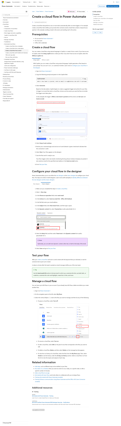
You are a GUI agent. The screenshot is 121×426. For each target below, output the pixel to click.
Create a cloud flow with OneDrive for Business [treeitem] (17, 52)
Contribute (27, 421)
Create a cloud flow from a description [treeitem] (15, 48)
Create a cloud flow (62, 188)
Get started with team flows (42, 375)
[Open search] (113, 2)
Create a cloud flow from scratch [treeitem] (13, 50)
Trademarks (64, 421)
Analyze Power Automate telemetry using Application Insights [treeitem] (14, 62)
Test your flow (43, 164)
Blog (21, 421)
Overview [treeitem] (6, 26)
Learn (33, 11)
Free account (102, 6)
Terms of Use (56, 421)
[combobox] (15, 15)
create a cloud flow (42, 259)
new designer (59, 175)
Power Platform (40, 11)
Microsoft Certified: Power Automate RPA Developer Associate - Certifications (51, 402)
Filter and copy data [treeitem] (10, 55)
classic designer (71, 175)
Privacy (33, 421)
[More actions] (87, 11)
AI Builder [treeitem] (5, 83)
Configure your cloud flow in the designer (103, 18)
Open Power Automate (112, 6)
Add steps (37, 366)
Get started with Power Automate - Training (42, 396)
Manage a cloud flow (98, 22)
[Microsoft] (3, 2)
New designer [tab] (36, 184)
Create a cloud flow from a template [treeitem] (14, 46)
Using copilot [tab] (36, 60)
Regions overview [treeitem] (7, 92)
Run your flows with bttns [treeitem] (12, 57)
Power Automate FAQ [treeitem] (8, 94)
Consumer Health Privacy (44, 421)
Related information (98, 24)
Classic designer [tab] (45, 184)
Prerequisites (96, 14)
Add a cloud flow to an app (42, 373)
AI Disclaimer (5, 421)
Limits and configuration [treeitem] (10, 65)
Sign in (117, 2)
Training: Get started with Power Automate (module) (49, 377)
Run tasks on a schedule (41, 368)
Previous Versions (14, 421)
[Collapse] (26, 11)
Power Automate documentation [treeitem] (11, 17)
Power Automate (49, 11)
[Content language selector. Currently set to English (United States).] (9, 417)
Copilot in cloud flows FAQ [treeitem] (10, 35)
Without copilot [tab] (45, 60)
